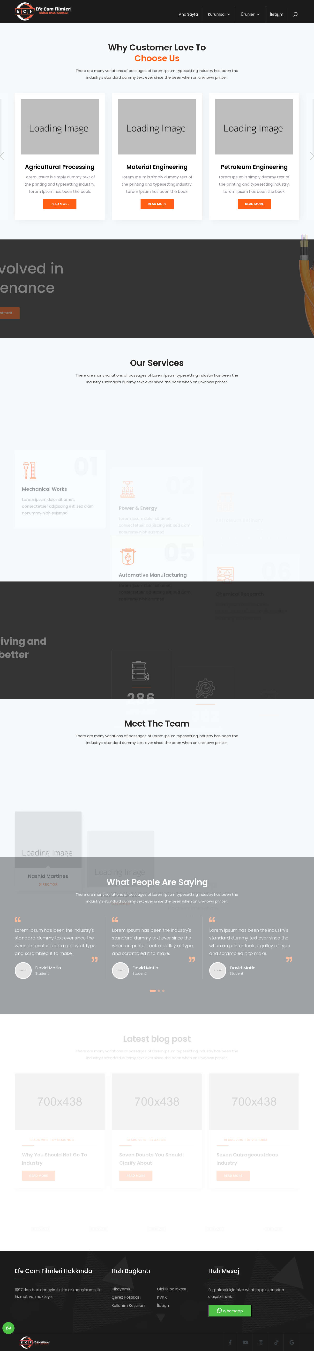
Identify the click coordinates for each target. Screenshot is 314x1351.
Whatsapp (230, 1311)
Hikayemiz (121, 1289)
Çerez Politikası (126, 1297)
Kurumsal (219, 14)
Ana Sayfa (188, 14)
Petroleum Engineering (254, 167)
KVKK (162, 1297)
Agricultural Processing (60, 167)
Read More (60, 204)
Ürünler (250, 14)
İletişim (276, 14)
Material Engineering (157, 167)
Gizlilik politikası (171, 1289)
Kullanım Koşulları (128, 1305)
